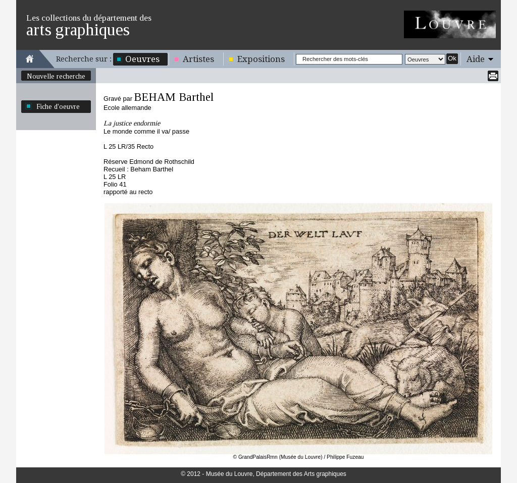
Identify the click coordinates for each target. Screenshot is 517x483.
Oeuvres (142, 59)
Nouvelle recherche (56, 76)
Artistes (198, 59)
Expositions (261, 59)
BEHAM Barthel (174, 97)
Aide (476, 59)
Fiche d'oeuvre (58, 106)
